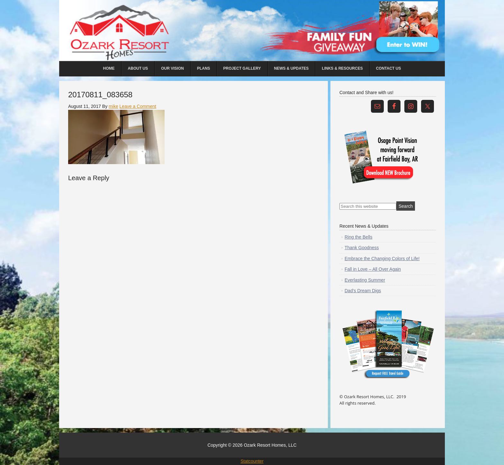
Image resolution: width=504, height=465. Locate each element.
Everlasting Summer (365, 280)
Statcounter (252, 461)
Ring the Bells (358, 237)
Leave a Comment (138, 106)
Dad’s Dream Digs (363, 290)
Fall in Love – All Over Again (373, 269)
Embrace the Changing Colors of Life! (382, 258)
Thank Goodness (362, 247)
